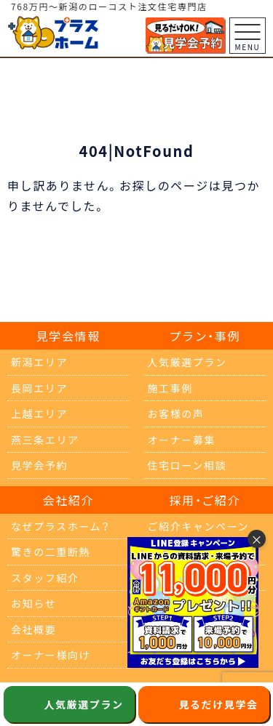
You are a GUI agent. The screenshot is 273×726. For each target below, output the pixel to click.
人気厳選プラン (187, 362)
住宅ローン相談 (187, 465)
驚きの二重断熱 (50, 551)
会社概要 (33, 629)
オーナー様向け (50, 655)
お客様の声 (176, 413)
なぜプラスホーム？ (61, 526)
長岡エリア (39, 388)
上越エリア (39, 413)
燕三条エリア (45, 439)
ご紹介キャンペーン (199, 526)
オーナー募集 (182, 439)
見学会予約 (39, 465)
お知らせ (33, 603)
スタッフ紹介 (45, 577)
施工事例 (170, 388)
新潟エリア (39, 362)
